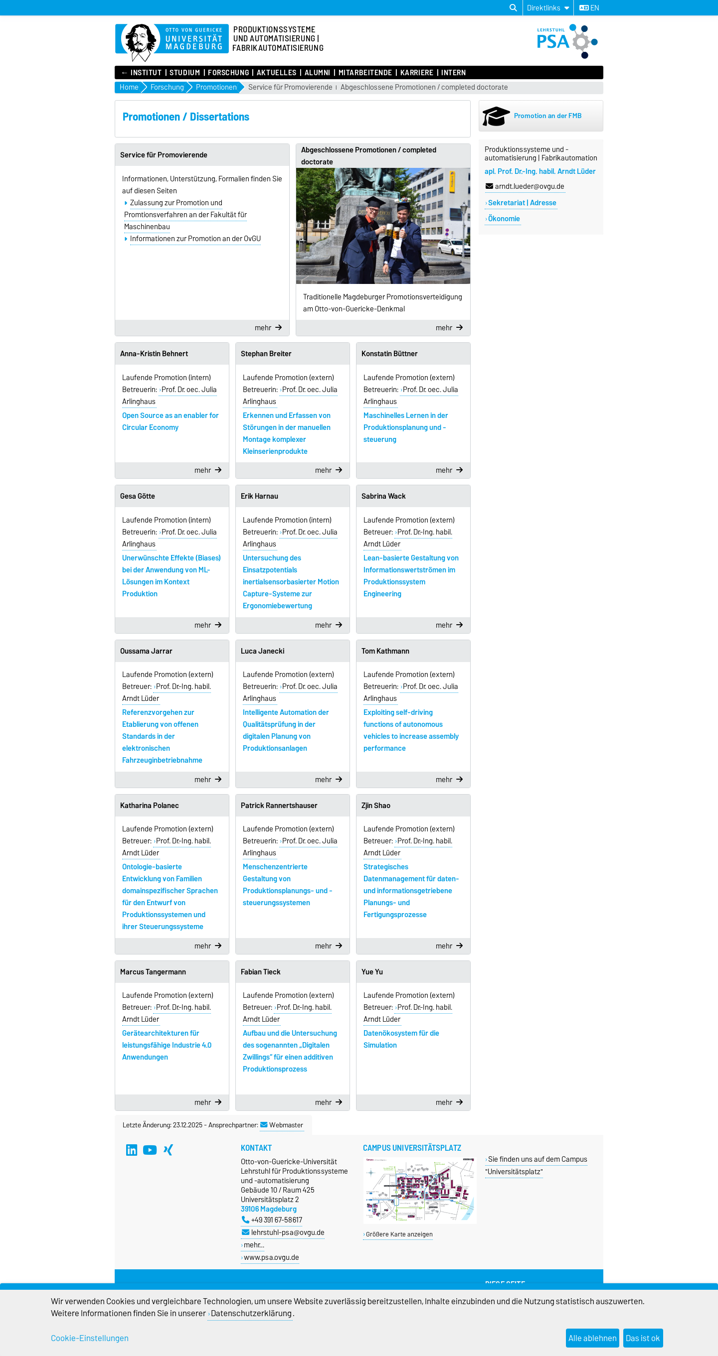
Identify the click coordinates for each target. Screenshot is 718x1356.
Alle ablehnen (592, 1338)
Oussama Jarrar (146, 651)
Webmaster (281, 1125)
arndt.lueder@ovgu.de (525, 186)
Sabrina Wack (383, 496)
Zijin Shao (375, 806)
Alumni (318, 73)
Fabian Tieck (261, 972)
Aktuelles (277, 73)
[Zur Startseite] (172, 43)
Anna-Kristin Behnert (154, 354)
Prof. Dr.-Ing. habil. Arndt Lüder (408, 538)
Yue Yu (372, 972)
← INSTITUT (141, 73)
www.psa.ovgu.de (271, 1257)
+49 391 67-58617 (272, 1220)
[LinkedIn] (132, 1150)
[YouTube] (150, 1150)
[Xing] (169, 1150)
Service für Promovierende (290, 87)
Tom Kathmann (385, 651)
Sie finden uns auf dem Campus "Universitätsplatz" (536, 1165)
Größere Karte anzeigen (399, 1234)
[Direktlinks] (548, 7)
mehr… (254, 1244)
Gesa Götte (137, 496)
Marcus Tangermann (153, 972)
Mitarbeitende (365, 73)
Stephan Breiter (266, 354)
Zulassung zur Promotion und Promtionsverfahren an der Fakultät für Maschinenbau (185, 215)
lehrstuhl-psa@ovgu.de (283, 1232)
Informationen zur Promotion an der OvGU (195, 239)
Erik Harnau (259, 496)
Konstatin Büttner (389, 354)
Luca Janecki (262, 651)
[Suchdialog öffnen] (513, 8)
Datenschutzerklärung (251, 1313)
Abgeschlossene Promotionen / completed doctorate (424, 87)
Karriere (416, 73)
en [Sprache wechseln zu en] (589, 8)
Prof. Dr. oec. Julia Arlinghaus (169, 395)
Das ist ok (643, 1338)
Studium (185, 73)
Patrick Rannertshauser (279, 806)
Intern (453, 73)
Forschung (228, 73)
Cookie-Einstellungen (90, 1338)
